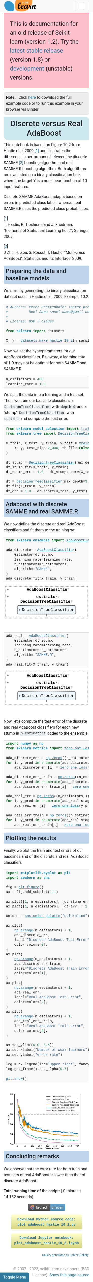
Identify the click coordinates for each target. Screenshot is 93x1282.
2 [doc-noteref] (21, 162)
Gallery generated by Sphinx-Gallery (65, 1255)
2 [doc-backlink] (6, 246)
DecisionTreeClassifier (48, 610)
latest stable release (36, 50)
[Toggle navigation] (82, 6)
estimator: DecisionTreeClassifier (46, 599)
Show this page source (69, 1275)
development (27, 68)
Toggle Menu (14, 1277)
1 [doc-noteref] (36, 150)
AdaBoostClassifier (48, 589)
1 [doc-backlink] (6, 218)
